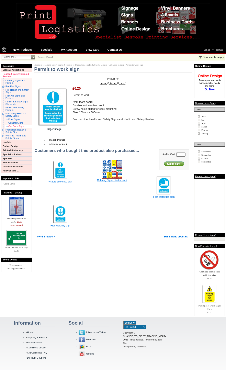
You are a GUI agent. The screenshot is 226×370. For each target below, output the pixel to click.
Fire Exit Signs (13, 86)
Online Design (10, 146)
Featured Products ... (14, 166)
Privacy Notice (34, 342)
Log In (207, 49)
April (203, 123)
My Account (69, 49)
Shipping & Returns (37, 337)
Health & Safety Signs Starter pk (16, 102)
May (203, 120)
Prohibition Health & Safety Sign (15, 130)
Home (37, 65)
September (206, 161)
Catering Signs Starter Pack (112, 180)
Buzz (88, 346)
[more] (18, 192)
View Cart (92, 49)
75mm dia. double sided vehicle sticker (209, 272)
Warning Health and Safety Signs (15, 136)
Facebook (91, 339)
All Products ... (11, 170)
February (205, 130)
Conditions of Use (36, 347)
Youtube (90, 353)
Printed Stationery (13, 150)
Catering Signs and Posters (15, 81)
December (206, 151)
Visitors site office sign (60, 181)
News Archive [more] (205, 103)
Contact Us (115, 49)
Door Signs (14, 119)
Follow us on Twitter (96, 332)
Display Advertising (13, 70)
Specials (46, 49)
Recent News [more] (205, 176)
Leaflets (7, 142)
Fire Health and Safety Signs (17, 91)
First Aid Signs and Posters (15, 96)
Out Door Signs (16, 126)
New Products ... (12, 162)
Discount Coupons (36, 358)
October (204, 158)
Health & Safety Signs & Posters (16, 75)
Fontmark (142, 346)
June (203, 116)
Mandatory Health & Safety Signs (15, 114)
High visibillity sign (60, 225)
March (204, 126)
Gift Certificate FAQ (37, 352)
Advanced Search (45, 57)
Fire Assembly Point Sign (16, 246)
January (204, 133)
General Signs (15, 123)
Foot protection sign (163, 196)
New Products (22, 49)
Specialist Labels (12, 154)
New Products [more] (206, 246)
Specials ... (9, 158)
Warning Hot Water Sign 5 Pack (210, 306)
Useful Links (9, 183)
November (206, 155)
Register (219, 49)
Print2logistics (136, 339)
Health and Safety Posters (14, 108)
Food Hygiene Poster (16, 217)
